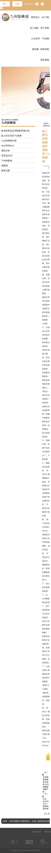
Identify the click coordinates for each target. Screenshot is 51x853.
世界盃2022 (7, 155)
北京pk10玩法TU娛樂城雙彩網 (46, 804)
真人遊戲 (34, 28)
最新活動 (5, 170)
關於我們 (37, 832)
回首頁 (45, 123)
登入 (5, 4)
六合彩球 (35, 38)
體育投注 (35, 17)
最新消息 (46, 126)
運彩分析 (5, 150)
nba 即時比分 (7, 145)
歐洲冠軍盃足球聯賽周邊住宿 (15, 131)
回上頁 (47, 814)
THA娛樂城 (6, 160)
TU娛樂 (45, 38)
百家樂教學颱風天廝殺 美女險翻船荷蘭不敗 (46, 784)
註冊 (17, 4)
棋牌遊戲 (44, 49)
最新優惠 (44, 60)
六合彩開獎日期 (8, 141)
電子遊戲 (44, 28)
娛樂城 (4, 165)
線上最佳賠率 (46, 207)
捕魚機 (35, 49)
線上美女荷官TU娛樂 (11, 136)
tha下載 (45, 17)
